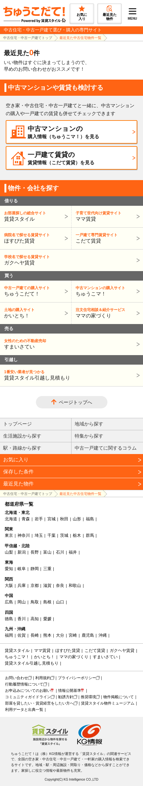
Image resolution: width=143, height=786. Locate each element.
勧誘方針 (65, 697)
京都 (35, 585)
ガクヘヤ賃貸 (70, 259)
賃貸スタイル (34, 216)
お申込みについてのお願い (28, 690)
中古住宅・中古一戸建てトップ (27, 38)
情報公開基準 (69, 690)
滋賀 (47, 585)
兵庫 (21, 585)
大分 (60, 635)
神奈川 (23, 535)
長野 (35, 552)
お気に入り (16, 459)
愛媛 (47, 618)
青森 (26, 518)
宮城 (51, 518)
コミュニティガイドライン (28, 697)
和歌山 (75, 585)
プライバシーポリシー (77, 678)
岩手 (39, 518)
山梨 (9, 552)
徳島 (9, 618)
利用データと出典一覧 (24, 709)
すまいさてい (70, 343)
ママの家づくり (106, 312)
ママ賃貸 (106, 216)
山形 (77, 518)
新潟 (21, 552)
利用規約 (43, 678)
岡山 (21, 602)
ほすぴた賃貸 (34, 238)
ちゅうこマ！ (106, 290)
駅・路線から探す (22, 448)
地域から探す (89, 423)
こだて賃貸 (106, 238)
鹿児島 (88, 635)
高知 (35, 618)
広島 (9, 602)
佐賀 (21, 635)
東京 (9, 535)
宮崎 (73, 635)
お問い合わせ (16, 678)
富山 (47, 552)
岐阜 (21, 568)
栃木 (77, 535)
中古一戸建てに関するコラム (106, 448)
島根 (47, 602)
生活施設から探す (22, 435)
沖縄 (103, 635)
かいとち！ (34, 312)
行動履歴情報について (24, 684)
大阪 (9, 585)
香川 (21, 618)
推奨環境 (88, 697)
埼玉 (39, 535)
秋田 (64, 518)
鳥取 (35, 602)
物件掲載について (118, 697)
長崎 (35, 635)
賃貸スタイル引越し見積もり (70, 374)
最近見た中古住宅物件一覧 (80, 38)
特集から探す (89, 435)
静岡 (35, 568)
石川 (60, 552)
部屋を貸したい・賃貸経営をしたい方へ (39, 703)
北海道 (11, 518)
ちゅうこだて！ (34, 290)
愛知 (9, 568)
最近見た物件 (18, 483)
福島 (90, 518)
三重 (47, 568)
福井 (73, 552)
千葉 (51, 535)
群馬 (90, 535)
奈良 (60, 585)
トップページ (17, 423)
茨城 (64, 535)
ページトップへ (75, 402)
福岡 (9, 635)
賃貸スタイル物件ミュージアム (107, 703)
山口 (60, 602)
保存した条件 (18, 471)
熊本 (47, 635)
